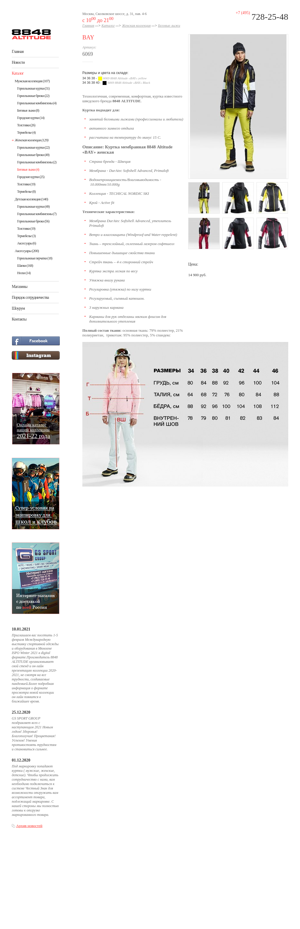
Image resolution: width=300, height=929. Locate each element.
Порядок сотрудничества (30, 297)
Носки (24, 273)
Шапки (25, 266)
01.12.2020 (21, 760)
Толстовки (26, 125)
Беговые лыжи (28, 110)
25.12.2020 (21, 712)
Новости (18, 62)
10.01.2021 (21, 629)
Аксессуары (26, 243)
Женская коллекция (31, 140)
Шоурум (18, 308)
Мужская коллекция (32, 81)
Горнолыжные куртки (33, 88)
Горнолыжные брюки (33, 96)
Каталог (18, 73)
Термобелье (26, 132)
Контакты (19, 319)
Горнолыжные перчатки (34, 258)
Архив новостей (29, 826)
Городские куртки (30, 118)
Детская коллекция (31, 199)
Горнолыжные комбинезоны (36, 103)
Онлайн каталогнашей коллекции (33, 430)
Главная (18, 51)
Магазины (19, 286)
